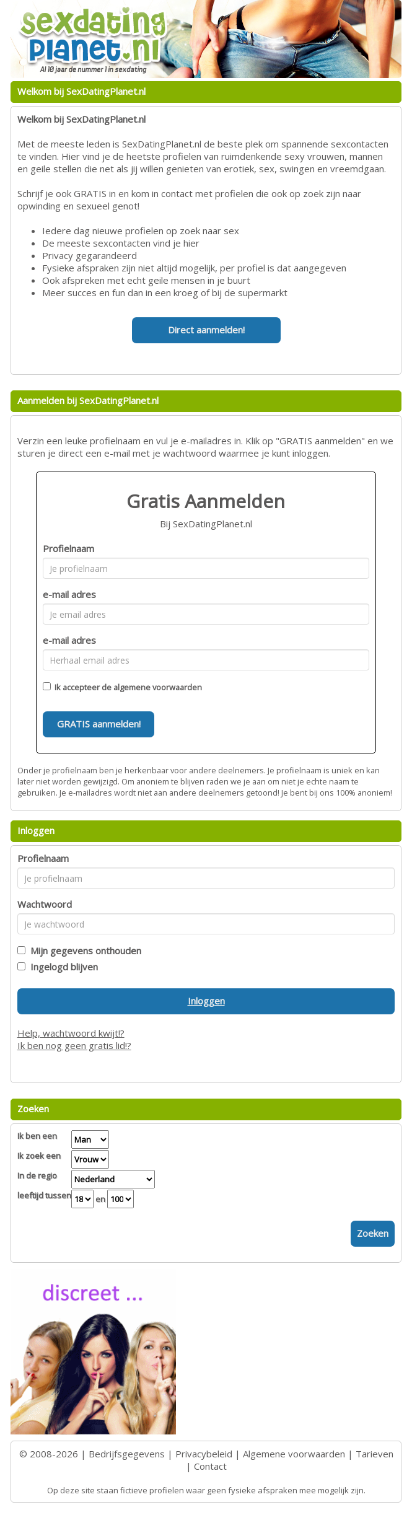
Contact (210, 1466)
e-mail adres (69, 594)
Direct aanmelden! (206, 329)
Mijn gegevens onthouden (83, 950)
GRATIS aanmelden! (99, 724)
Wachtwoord (44, 904)
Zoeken (372, 1233)
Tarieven (374, 1453)
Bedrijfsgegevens (127, 1453)
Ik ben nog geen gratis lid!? (74, 1045)
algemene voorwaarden (157, 687)
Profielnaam (68, 548)
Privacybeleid (203, 1453)
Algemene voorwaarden (294, 1453)
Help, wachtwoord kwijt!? (71, 1033)
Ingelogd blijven (61, 966)
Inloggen (206, 1001)
